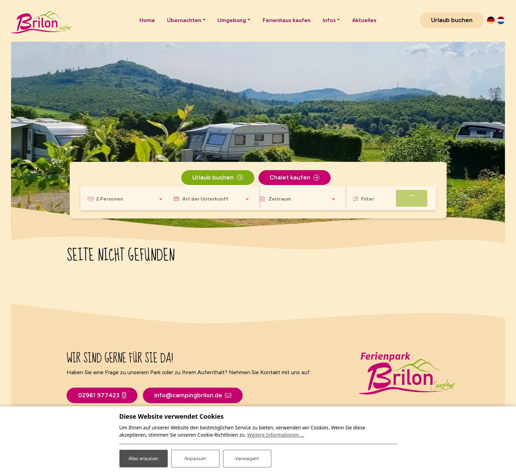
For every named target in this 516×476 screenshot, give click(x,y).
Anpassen (195, 459)
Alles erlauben (143, 459)
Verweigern (247, 459)
